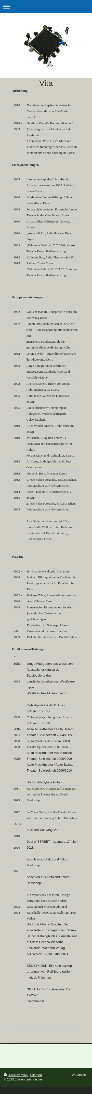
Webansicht (80, 1075)
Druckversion (16, 1075)
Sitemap (36, 1075)
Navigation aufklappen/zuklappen (46, 6)
